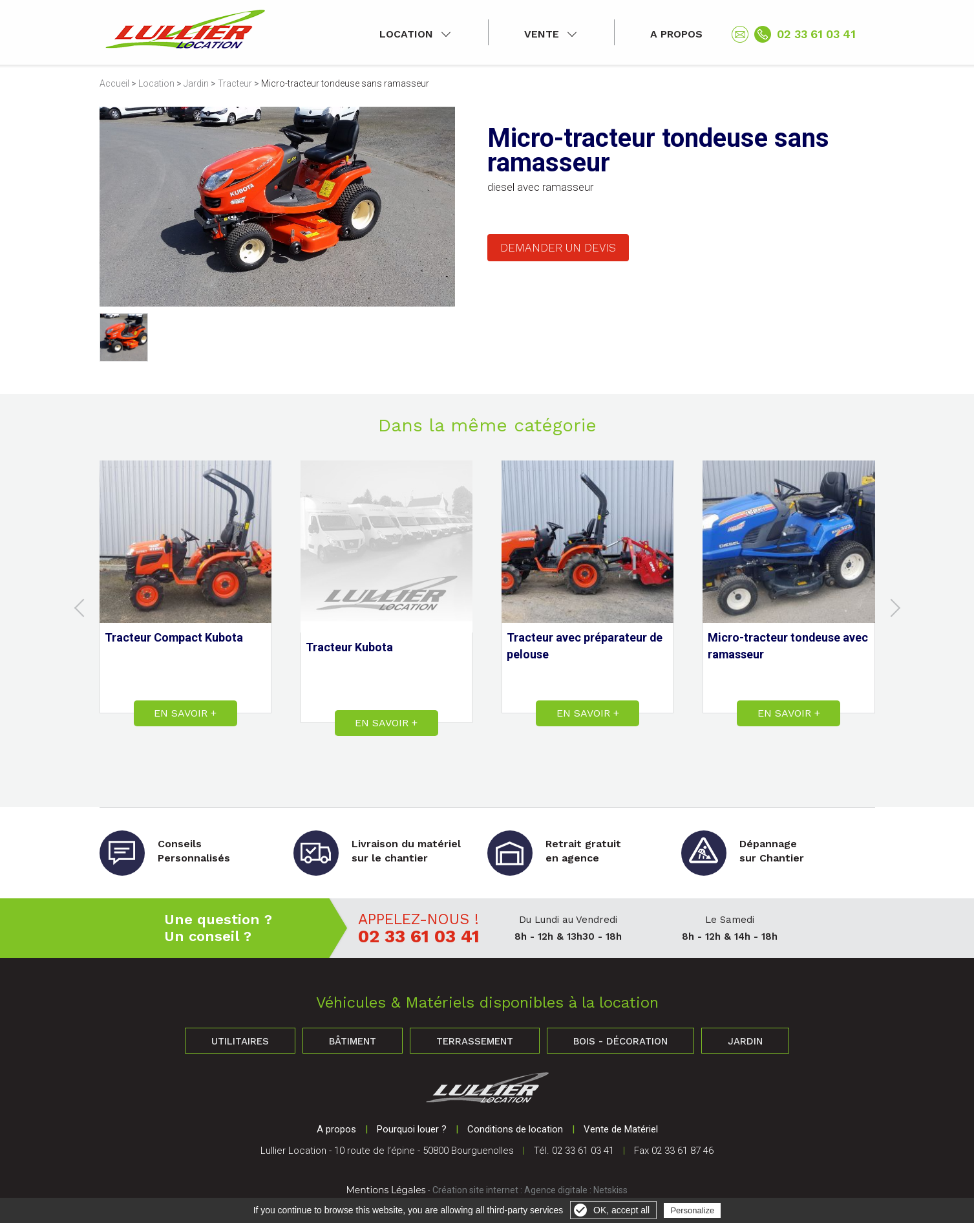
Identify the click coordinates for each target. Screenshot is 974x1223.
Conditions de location (515, 1129)
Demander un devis (558, 247)
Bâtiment (352, 1041)
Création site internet (475, 1190)
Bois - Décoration (620, 1041)
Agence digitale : (558, 1190)
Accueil (114, 83)
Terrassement (474, 1041)
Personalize (692, 1210)
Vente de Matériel (621, 1129)
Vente (541, 34)
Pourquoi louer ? (412, 1129)
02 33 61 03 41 (816, 34)
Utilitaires (240, 1041)
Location (406, 34)
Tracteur (235, 83)
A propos (676, 34)
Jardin (196, 83)
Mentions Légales (386, 1190)
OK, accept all (621, 1210)
